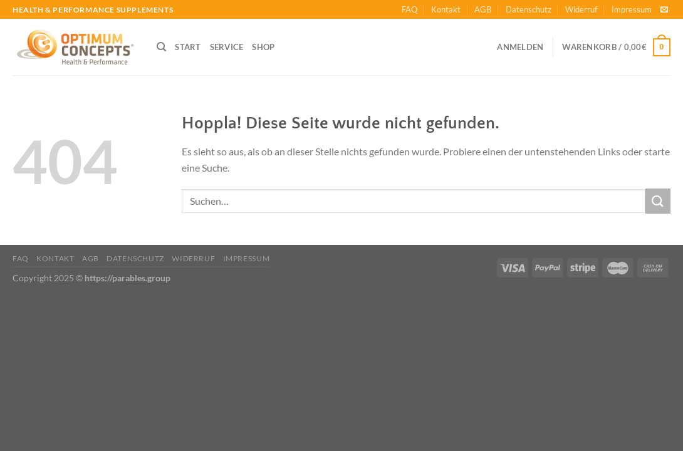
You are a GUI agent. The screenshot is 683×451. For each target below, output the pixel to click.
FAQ (409, 9)
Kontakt (446, 9)
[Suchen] (161, 47)
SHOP (263, 47)
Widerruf (581, 9)
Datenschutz (528, 9)
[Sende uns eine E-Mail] (664, 10)
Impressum (632, 9)
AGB (482, 9)
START (188, 47)
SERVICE (227, 47)
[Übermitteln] (657, 201)
